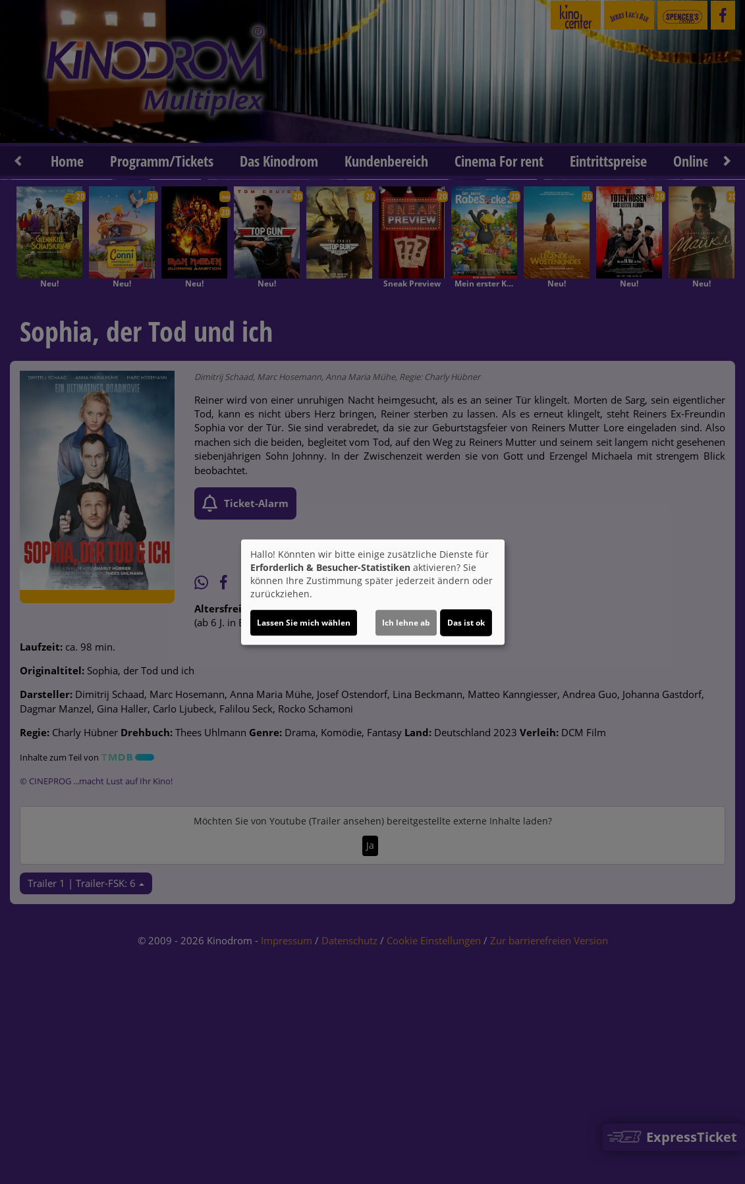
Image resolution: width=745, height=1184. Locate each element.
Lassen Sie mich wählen (303, 622)
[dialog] (373, 592)
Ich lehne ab (406, 622)
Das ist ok (466, 622)
